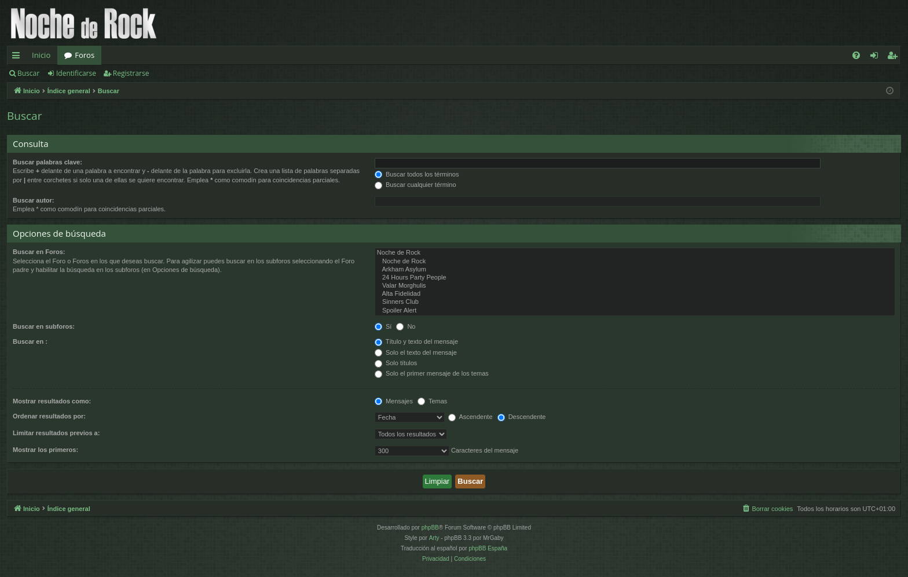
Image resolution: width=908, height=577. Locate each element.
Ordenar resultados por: (49, 416)
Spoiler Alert (635, 311)
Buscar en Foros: (39, 251)
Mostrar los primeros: (45, 449)
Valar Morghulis (635, 286)
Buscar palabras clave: (47, 162)
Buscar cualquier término (415, 184)
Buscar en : (30, 341)
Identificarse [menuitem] (877, 57)
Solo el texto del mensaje (416, 352)
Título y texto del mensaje (416, 341)
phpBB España (487, 548)
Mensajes (394, 401)
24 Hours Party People (635, 278)
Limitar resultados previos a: (56, 432)
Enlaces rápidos (18, 57)
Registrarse (131, 73)
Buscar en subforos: (44, 326)
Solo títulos (396, 362)
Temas (432, 401)
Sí (383, 326)
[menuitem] (856, 55)
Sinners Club (635, 302)
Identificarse (76, 73)
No (405, 326)
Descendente (521, 416)
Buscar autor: (33, 200)
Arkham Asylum (635, 270)
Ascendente (470, 416)
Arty (434, 538)
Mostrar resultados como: (52, 401)
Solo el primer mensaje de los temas (432, 373)
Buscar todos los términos (417, 174)
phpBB (430, 527)
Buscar (28, 73)
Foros (84, 55)
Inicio (41, 55)
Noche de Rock (635, 253)
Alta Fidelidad (635, 294)
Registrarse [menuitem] (894, 57)
